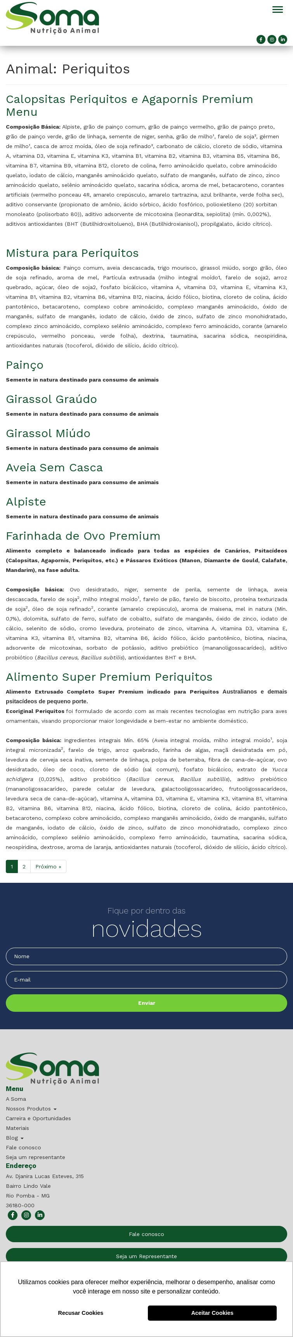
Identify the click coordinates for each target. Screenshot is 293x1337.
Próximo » (48, 866)
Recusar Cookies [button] (81, 1313)
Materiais (17, 1128)
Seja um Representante (146, 1256)
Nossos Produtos (31, 1108)
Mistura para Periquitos (72, 253)
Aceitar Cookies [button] (212, 1313)
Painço (24, 364)
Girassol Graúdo (51, 399)
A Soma (16, 1099)
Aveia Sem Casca (54, 467)
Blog (15, 1138)
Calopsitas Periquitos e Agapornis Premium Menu (129, 105)
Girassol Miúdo (48, 433)
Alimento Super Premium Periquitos (109, 676)
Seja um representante (35, 1157)
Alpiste (26, 501)
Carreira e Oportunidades (38, 1118)
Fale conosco (23, 1147)
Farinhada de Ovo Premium (83, 535)
